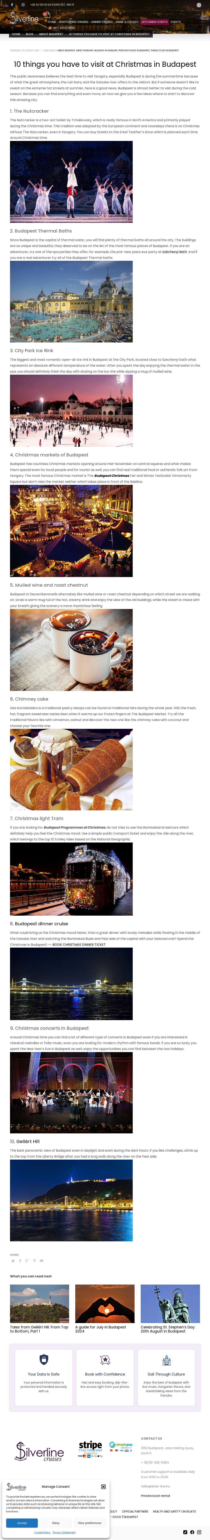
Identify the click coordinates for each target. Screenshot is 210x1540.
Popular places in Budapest (134, 50)
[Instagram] (199, 1532)
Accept (22, 1523)
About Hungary (84, 50)
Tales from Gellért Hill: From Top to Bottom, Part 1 (39, 1329)
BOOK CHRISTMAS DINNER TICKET (79, 944)
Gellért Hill (28, 1141)
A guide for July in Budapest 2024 (100, 1329)
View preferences (90, 1523)
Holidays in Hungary (106, 50)
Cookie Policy (42, 1532)
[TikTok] (185, 1532)
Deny (55, 1523)
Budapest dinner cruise (41, 924)
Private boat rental (155, 1496)
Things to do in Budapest (165, 50)
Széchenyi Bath (174, 251)
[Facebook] (192, 1532)
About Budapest (66, 50)
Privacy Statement (64, 1532)
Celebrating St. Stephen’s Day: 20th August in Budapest (168, 1329)
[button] (103, 1487)
